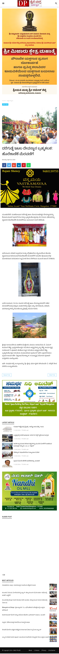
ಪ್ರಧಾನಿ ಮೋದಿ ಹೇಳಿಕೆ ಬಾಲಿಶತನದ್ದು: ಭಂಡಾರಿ (27, 461)
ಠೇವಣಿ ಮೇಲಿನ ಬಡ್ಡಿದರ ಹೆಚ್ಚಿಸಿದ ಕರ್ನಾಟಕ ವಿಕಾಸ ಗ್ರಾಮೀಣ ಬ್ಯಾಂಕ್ (21, 630)
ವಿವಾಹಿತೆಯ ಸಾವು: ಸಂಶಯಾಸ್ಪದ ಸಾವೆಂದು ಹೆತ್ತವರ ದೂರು (19, 585)
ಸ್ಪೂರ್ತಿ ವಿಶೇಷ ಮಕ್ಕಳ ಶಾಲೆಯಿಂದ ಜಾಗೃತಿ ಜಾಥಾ (16, 623)
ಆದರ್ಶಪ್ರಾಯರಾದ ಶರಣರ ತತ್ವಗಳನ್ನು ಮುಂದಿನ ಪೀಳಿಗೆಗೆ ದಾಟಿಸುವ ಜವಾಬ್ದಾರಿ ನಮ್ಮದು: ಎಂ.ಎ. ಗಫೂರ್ (33, 445)
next (4, 575)
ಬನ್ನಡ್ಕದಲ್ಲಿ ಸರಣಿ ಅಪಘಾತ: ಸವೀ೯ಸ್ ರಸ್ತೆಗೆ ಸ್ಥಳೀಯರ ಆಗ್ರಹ (31, 435)
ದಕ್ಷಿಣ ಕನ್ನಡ (5, 104)
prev (3, 575)
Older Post (52, 375)
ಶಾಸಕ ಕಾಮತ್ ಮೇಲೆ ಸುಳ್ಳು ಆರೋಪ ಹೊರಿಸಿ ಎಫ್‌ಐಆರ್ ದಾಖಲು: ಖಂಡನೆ (23, 615)
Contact (37, 651)
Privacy (44, 651)
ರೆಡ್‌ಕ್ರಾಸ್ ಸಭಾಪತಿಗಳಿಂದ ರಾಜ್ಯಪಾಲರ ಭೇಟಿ (26, 453)
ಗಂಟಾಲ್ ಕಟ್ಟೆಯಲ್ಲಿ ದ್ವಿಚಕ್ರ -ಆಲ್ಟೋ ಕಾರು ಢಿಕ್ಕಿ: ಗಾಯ (29, 427)
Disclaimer (52, 651)
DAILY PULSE (17, 651)
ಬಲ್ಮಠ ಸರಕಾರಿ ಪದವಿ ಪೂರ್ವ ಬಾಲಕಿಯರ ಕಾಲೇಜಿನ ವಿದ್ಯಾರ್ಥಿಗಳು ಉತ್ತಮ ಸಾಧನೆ (25, 637)
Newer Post (6, 375)
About (30, 651)
